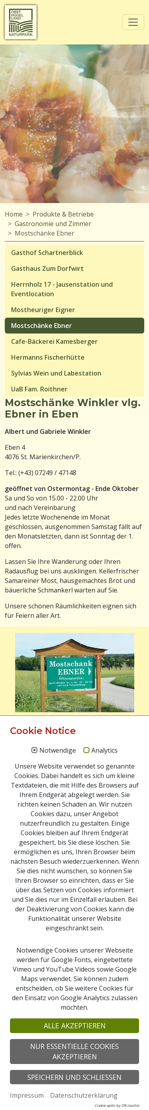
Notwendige (57, 750)
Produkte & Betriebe (63, 214)
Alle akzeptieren (75, 1025)
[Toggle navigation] (133, 22)
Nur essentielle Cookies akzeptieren (74, 1051)
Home (14, 214)
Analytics (104, 750)
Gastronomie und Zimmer (53, 223)
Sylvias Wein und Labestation (56, 373)
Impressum (27, 1095)
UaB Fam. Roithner (39, 389)
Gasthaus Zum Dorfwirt (47, 268)
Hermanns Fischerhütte (48, 357)
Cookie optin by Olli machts (117, 1105)
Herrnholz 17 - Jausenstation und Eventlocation (62, 289)
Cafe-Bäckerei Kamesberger (54, 341)
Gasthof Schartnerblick (47, 252)
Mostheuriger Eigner (43, 309)
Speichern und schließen (74, 1077)
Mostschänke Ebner (41, 325)
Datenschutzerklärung (84, 1095)
